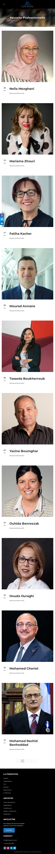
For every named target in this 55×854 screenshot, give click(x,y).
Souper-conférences (9, 811)
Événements (7, 790)
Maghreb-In (7, 814)
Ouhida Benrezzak (24, 523)
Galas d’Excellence (9, 802)
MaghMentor (7, 805)
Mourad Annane (22, 306)
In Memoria (7, 793)
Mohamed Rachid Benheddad (23, 743)
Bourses (6, 787)
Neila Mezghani (21, 89)
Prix (4, 784)
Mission (5, 778)
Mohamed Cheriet (23, 668)
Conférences (7, 808)
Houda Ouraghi (21, 596)
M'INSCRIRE (9, 830)
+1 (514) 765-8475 (8, 843)
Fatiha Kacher (20, 233)
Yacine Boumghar (23, 451)
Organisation (7, 781)
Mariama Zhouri (22, 161)
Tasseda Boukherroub (27, 378)
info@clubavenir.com (10, 840)
